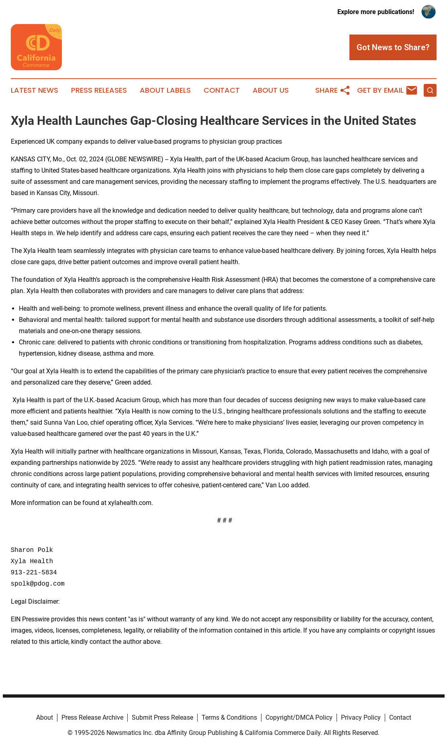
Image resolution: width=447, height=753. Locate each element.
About (44, 717)
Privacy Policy (361, 717)
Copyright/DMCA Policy (299, 717)
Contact (222, 90)
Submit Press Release (162, 717)
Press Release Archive (92, 717)
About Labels (165, 90)
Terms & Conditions (229, 717)
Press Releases (99, 90)
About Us (271, 90)
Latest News (34, 90)
